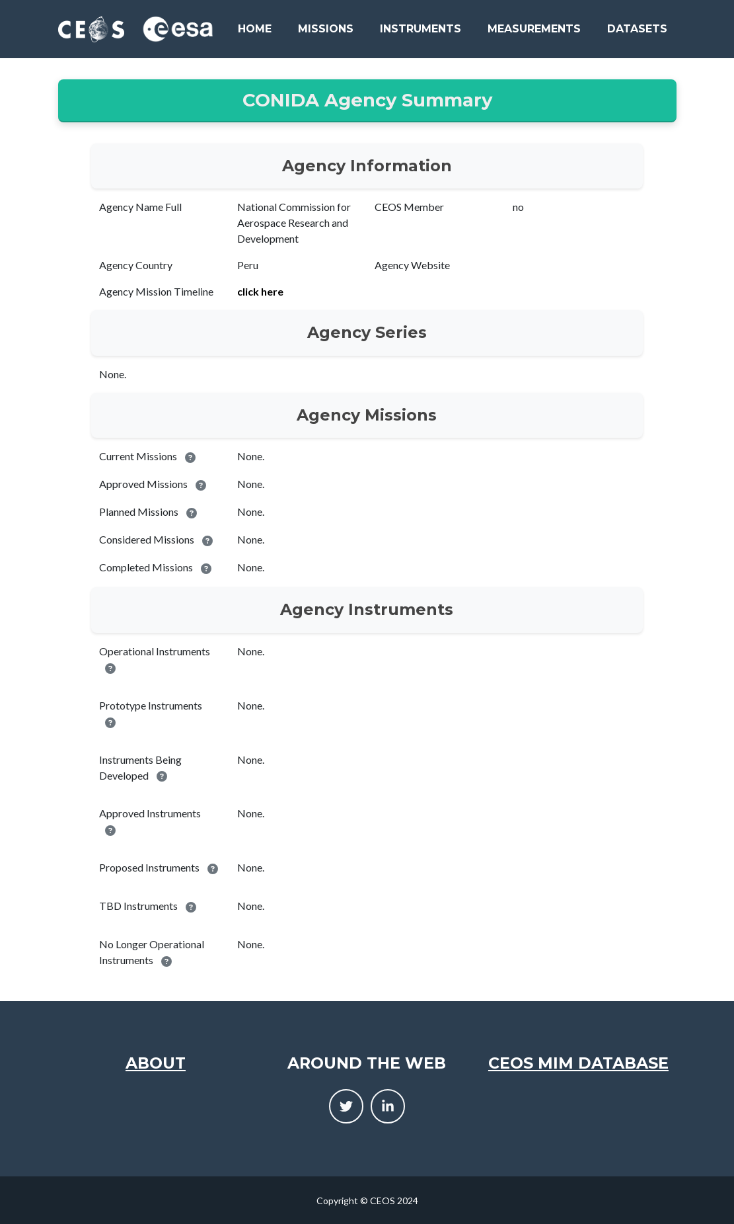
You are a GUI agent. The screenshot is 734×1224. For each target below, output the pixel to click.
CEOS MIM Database (578, 1063)
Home (255, 28)
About (156, 1063)
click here (260, 291)
